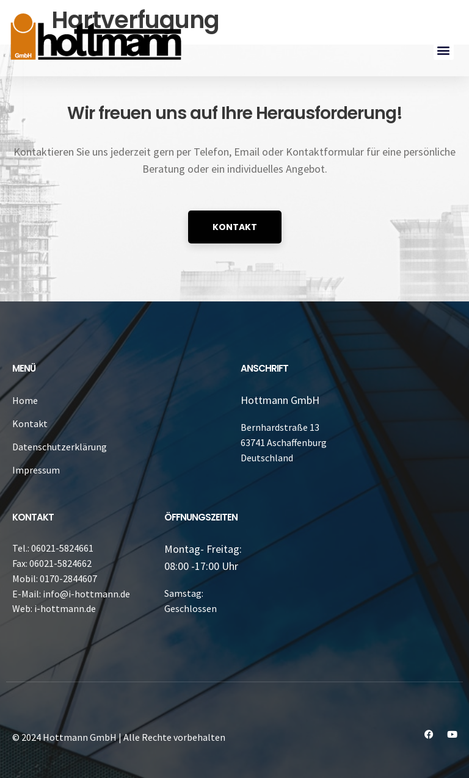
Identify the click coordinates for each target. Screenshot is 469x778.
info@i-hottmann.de (86, 594)
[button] (444, 50)
